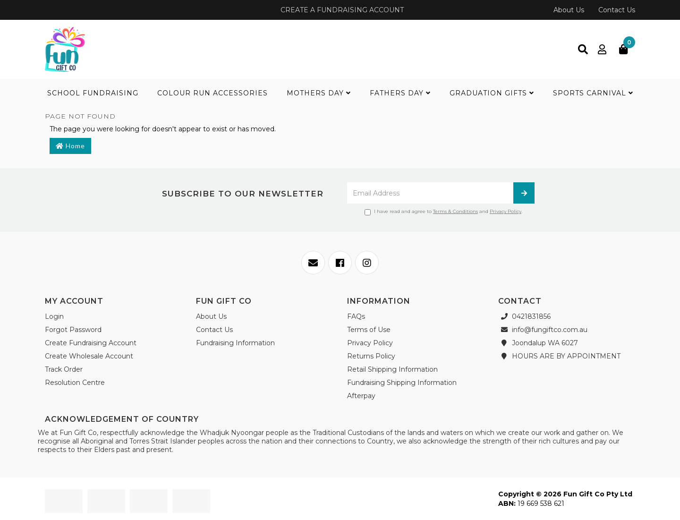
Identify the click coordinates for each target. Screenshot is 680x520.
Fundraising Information (235, 343)
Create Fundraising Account (90, 343)
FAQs (356, 316)
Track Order (64, 369)
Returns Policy (371, 356)
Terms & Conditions (455, 211)
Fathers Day (400, 93)
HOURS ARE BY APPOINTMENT (559, 356)
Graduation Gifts (492, 93)
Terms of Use (369, 329)
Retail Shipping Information (392, 369)
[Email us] (313, 262)
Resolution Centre (75, 382)
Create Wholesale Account (89, 356)
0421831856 (524, 316)
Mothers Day (319, 93)
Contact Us (616, 10)
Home (70, 146)
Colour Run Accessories (212, 93)
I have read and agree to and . (443, 211)
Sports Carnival (593, 93)
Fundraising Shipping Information (402, 382)
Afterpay (361, 396)
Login (54, 316)
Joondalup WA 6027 (538, 343)
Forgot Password (73, 329)
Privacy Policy (505, 211)
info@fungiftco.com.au (542, 329)
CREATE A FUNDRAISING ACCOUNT (341, 10)
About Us (568, 10)
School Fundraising (92, 93)
